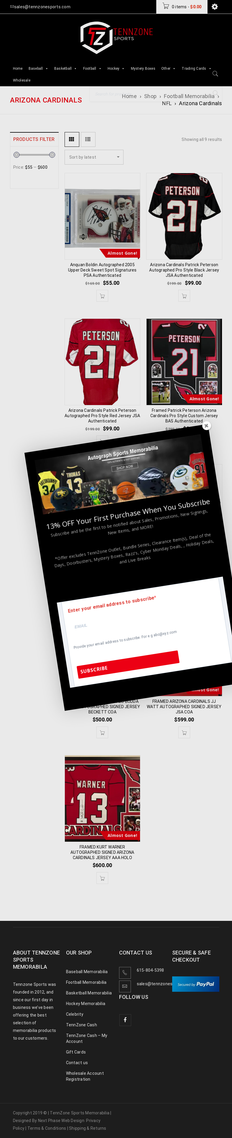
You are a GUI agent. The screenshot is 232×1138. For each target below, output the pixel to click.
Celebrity (74, 1014)
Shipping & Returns (87, 1128)
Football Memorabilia (189, 96)
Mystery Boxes (143, 68)
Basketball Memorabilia (89, 993)
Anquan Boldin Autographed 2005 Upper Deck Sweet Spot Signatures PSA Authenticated (102, 270)
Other (168, 68)
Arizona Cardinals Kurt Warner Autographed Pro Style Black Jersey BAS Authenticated (184, 561)
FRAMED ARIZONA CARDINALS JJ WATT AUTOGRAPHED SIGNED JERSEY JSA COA (184, 706)
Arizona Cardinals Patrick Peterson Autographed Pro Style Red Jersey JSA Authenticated (102, 415)
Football (92, 68)
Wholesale (21, 80)
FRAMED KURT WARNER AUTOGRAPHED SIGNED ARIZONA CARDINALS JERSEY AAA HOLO (102, 852)
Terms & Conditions (46, 1128)
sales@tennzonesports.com (165, 983)
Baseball (38, 68)
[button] (102, 296)
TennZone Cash (81, 1024)
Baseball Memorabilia (87, 971)
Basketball (65, 68)
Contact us (77, 1062)
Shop (150, 96)
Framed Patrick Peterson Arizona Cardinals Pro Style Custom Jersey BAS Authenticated (184, 415)
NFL (167, 103)
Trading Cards (197, 68)
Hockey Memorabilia (86, 1003)
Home (18, 68)
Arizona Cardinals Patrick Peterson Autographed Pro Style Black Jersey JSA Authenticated (184, 270)
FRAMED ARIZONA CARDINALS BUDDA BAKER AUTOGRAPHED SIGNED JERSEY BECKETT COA (102, 706)
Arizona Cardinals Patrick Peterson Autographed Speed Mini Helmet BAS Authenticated (102, 561)
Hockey (116, 68)
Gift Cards (76, 1052)
